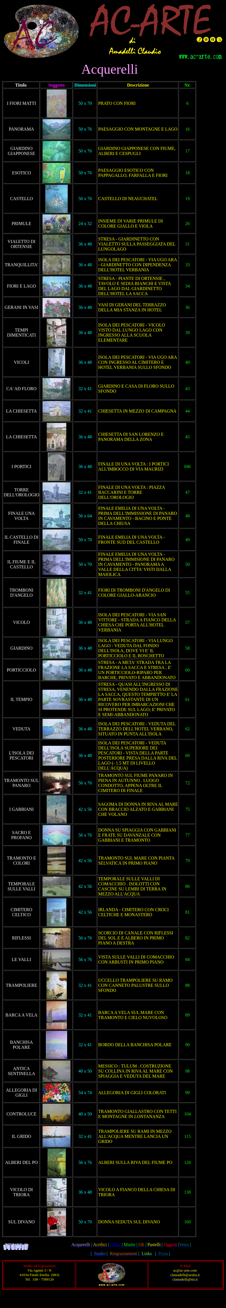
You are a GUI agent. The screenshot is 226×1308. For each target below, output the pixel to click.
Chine (115, 1244)
